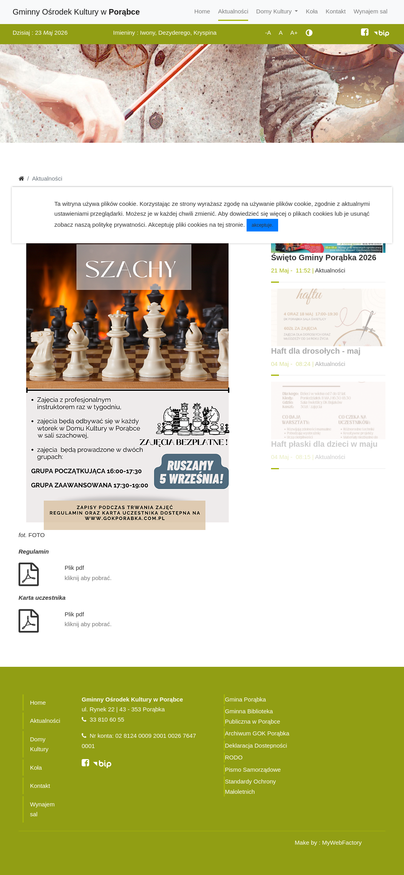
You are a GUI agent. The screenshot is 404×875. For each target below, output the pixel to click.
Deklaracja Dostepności (256, 745)
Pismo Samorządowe (253, 769)
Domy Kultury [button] (274, 11)
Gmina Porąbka (245, 699)
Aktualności (233, 11)
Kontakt (335, 11)
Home (202, 11)
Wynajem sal (370, 11)
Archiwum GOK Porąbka (257, 733)
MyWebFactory (342, 842)
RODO (234, 757)
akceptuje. (262, 225)
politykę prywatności (118, 224)
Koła (312, 11)
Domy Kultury (39, 744)
